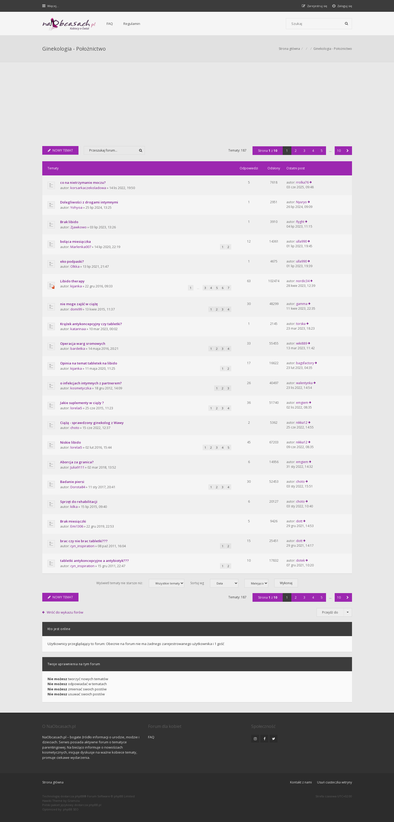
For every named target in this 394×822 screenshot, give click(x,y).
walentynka (304, 383)
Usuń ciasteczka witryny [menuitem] (334, 782)
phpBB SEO (70, 809)
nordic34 (302, 281)
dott (299, 521)
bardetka (77, 348)
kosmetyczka (80, 388)
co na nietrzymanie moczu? (83, 182)
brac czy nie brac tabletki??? (84, 541)
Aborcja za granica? (77, 462)
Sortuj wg (214, 583)
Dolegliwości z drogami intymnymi (89, 202)
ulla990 (301, 241)
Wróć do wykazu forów (65, 612)
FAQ (110, 23)
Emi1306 (76, 526)
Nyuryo (301, 202)
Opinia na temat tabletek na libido (88, 363)
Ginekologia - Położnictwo (74, 48)
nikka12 (301, 422)
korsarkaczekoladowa (88, 187)
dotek (300, 560)
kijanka (76, 286)
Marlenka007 (80, 246)
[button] (347, 150)
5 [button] (322, 150)
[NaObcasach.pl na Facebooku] (264, 739)
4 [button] (313, 150)
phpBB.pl (95, 805)
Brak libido (69, 221)
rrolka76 (302, 182)
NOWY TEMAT (60, 150)
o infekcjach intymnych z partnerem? (91, 383)
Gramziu (73, 801)
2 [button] (296, 150)
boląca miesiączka (75, 241)
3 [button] (304, 150)
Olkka (75, 266)
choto (74, 427)
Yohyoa (76, 207)
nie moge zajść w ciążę (79, 304)
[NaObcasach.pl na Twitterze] (273, 739)
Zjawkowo (78, 227)
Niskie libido (70, 442)
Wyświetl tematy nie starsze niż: (140, 583)
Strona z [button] (267, 150)
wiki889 (301, 343)
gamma (301, 304)
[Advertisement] (197, 101)
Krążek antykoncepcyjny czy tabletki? (91, 323)
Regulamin (131, 23)
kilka (74, 506)
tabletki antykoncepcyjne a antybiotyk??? (94, 560)
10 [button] (339, 150)
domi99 (76, 309)
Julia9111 (77, 467)
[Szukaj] (346, 23)
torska (301, 323)
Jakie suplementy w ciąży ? (82, 402)
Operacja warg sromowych (82, 343)
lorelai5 (76, 408)
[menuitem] (342, 6)
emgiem (302, 402)
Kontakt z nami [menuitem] (301, 782)
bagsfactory (305, 363)
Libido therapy (72, 281)
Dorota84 (77, 487)
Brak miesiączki (73, 521)
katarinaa (78, 328)
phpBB (79, 796)
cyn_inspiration (82, 546)
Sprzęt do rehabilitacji (78, 501)
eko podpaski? (72, 261)
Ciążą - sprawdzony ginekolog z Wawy (92, 422)
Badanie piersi (72, 481)
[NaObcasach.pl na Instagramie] (255, 739)
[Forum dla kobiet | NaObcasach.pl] (69, 24)
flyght (300, 221)
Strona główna (53, 782)
